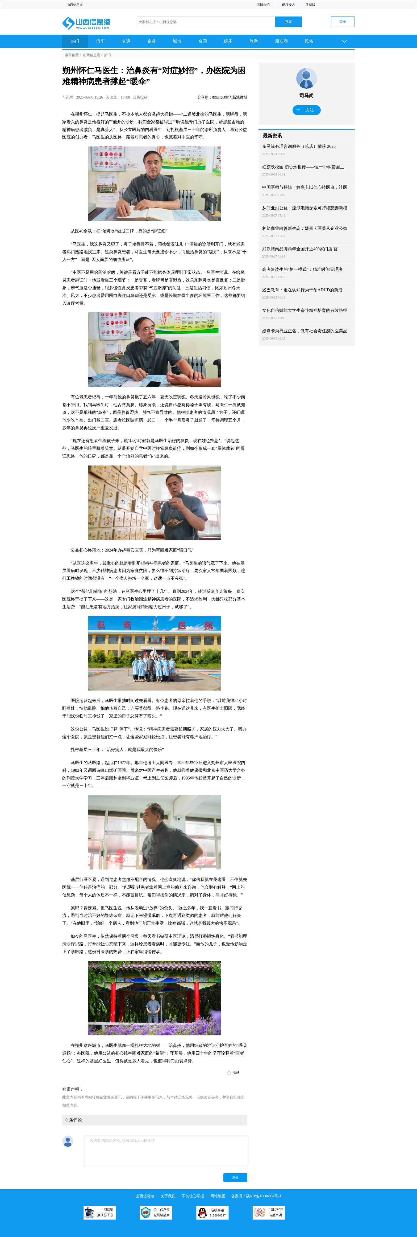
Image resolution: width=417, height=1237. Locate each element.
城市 (177, 41)
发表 (235, 1177)
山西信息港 (75, 5)
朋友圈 (281, 41)
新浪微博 (239, 97)
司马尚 (306, 95)
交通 (126, 41)
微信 (216, 97)
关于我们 (168, 1196)
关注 (305, 110)
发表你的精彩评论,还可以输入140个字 (166, 1151)
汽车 (100, 41)
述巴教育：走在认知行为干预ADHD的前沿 (302, 290)
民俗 (309, 41)
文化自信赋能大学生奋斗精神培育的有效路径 (304, 310)
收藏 (236, 1072)
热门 (75, 41)
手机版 (310, 5)
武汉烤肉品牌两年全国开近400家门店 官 (300, 249)
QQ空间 (226, 97)
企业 (151, 41)
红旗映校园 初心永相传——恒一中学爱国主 (303, 167)
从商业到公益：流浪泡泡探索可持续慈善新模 (304, 208)
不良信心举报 (193, 1196)
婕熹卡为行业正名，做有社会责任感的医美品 (304, 331)
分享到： (204, 97)
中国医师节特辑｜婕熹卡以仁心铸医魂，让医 (304, 187)
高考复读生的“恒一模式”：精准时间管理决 (302, 269)
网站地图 (217, 1196)
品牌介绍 (263, 5)
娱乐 (228, 41)
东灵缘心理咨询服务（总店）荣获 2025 (299, 146)
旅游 (253, 41)
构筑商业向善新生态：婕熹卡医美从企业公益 (304, 228)
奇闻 (202, 41)
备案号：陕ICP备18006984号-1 (256, 1196)
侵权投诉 (288, 5)
